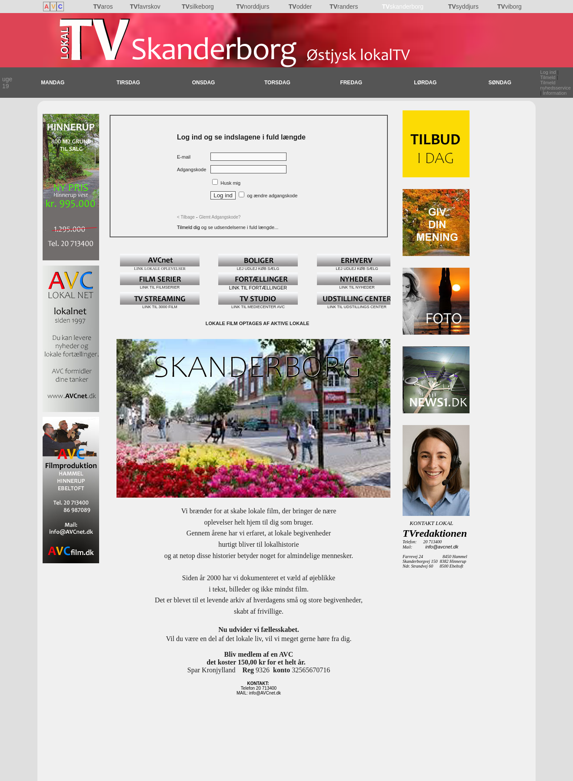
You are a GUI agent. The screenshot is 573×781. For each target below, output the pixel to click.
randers (344, 6)
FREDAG (351, 83)
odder (300, 6)
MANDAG (52, 83)
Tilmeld (548, 77)
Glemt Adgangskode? (220, 217)
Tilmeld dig (189, 227)
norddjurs (252, 6)
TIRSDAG (128, 83)
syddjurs (463, 6)
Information (554, 93)
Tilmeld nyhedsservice (555, 85)
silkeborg (198, 6)
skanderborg (402, 6)
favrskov (145, 6)
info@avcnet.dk (441, 546)
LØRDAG (425, 83)
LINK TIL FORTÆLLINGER (258, 285)
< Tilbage (186, 217)
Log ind (548, 72)
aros (103, 6)
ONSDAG (203, 83)
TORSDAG (277, 83)
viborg (509, 6)
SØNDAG (499, 83)
